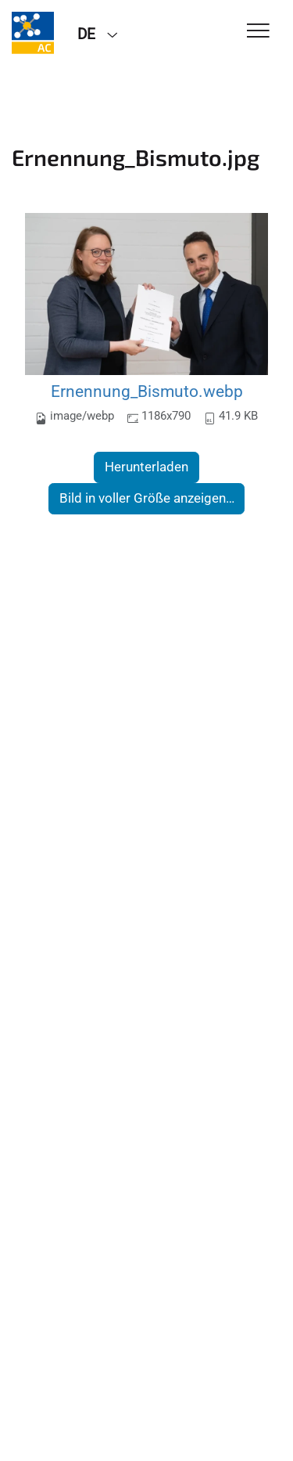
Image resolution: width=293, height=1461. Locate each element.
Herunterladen (146, 466)
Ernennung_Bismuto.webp (147, 391)
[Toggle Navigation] (258, 32)
